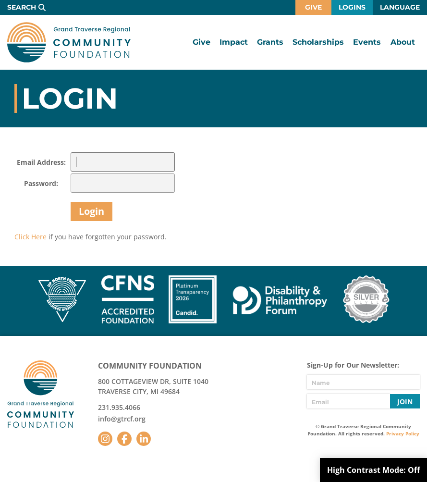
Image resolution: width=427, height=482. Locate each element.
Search (21, 7)
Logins (352, 7)
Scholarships (318, 42)
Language (400, 7)
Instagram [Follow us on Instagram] (105, 439)
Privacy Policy (402, 433)
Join (405, 401)
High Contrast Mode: (373, 470)
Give (313, 7)
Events (367, 42)
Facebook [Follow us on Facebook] (124, 439)
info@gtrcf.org (122, 418)
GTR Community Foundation (69, 42)
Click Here (30, 236)
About (402, 42)
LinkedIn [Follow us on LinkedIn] (143, 439)
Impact (234, 42)
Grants (270, 42)
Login (91, 211)
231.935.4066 (119, 407)
